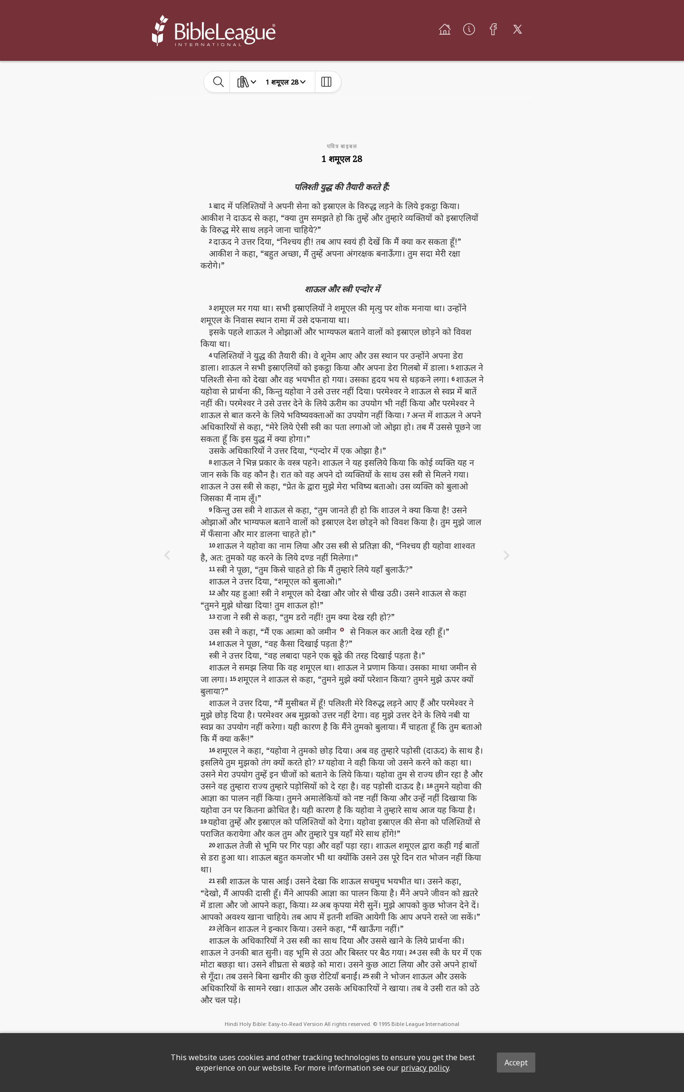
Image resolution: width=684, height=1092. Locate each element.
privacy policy (425, 1068)
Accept (516, 1062)
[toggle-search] (219, 81)
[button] (342, 628)
